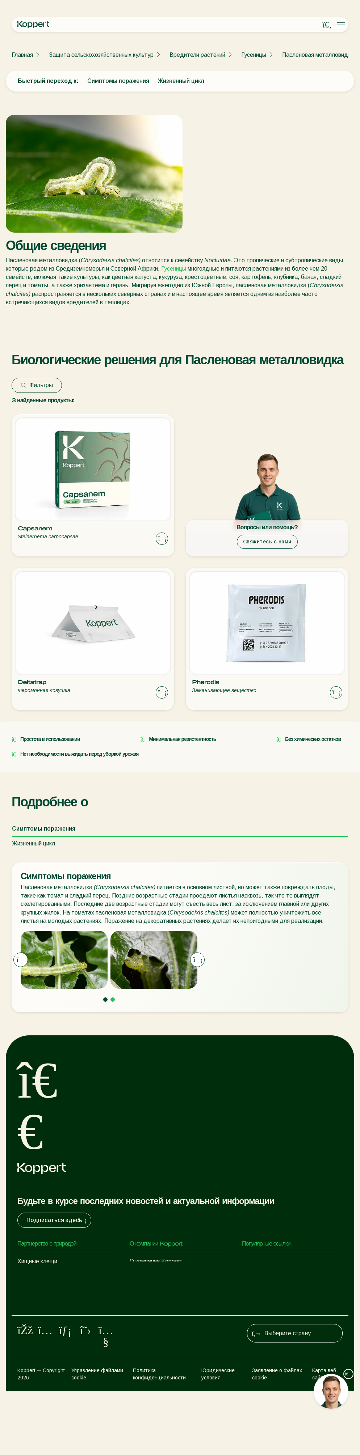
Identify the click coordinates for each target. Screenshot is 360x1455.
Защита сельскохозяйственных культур (101, 55)
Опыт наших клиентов (271, 1261)
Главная (22, 55)
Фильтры (37, 385)
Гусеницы (253, 55)
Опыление (30, 1357)
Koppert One (258, 1276)
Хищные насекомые (43, 1276)
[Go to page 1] (105, 999)
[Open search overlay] (327, 25)
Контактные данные (157, 1305)
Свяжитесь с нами (267, 541)
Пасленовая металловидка (318, 55)
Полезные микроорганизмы (52, 1319)
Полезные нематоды (45, 1305)
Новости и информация (160, 1276)
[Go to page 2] (112, 999)
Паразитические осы (44, 1290)
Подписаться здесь (57, 1220)
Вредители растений (197, 55)
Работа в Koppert (153, 1290)
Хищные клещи (37, 1261)
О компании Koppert (156, 1261)
